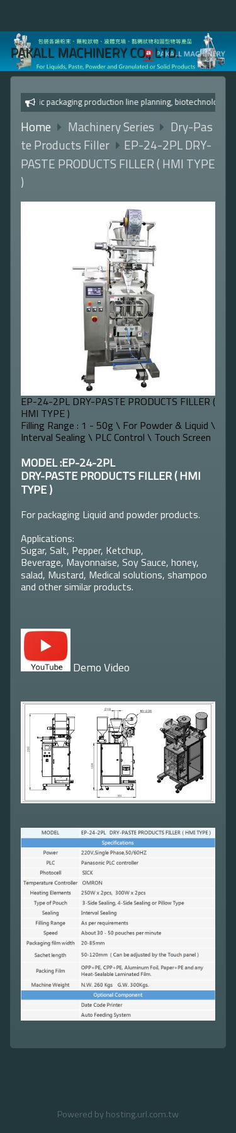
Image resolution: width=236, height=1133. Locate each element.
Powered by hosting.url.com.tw (118, 1114)
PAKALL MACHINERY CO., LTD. (94, 52)
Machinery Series (112, 126)
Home (36, 126)
